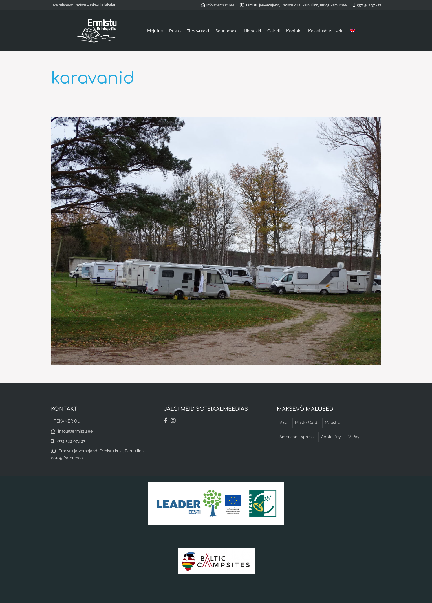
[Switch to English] (352, 31)
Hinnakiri (252, 31)
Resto (175, 31)
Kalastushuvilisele (326, 31)
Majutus (155, 31)
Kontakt (294, 31)
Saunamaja (226, 31)
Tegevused (198, 31)
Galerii (273, 31)
